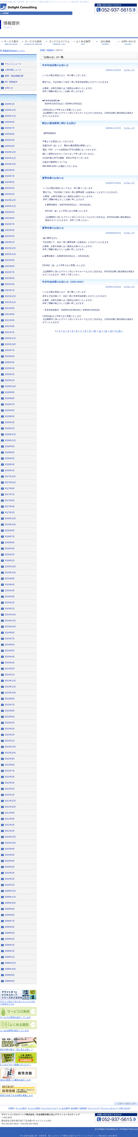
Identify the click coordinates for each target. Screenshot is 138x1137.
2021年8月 (10, 314)
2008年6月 (10, 981)
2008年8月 (10, 975)
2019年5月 (10, 416)
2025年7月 (10, 128)
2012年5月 (10, 777)
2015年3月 (10, 596)
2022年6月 (10, 278)
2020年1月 (10, 380)
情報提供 (50, 50)
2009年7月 (10, 921)
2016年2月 (10, 554)
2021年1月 (10, 332)
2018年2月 (10, 470)
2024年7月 (10, 176)
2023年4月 (10, 236)
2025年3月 (10, 140)
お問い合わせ (124, 1108)
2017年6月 (10, 500)
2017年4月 (10, 506)
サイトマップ (93, 1108)
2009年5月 (10, 933)
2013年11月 (10, 686)
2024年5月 (10, 182)
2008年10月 (10, 969)
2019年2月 (10, 428)
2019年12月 (10, 386)
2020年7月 (10, 350)
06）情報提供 (11, 82)
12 (106, 331)
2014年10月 (10, 626)
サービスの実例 (33, 1108)
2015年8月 (10, 578)
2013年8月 (10, 698)
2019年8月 (10, 398)
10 (95, 331)
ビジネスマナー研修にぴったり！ (15, 1065)
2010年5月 (10, 861)
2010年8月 (10, 849)
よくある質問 (64, 1108)
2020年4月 (10, 362)
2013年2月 (10, 735)
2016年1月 (10, 560)
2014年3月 (10, 662)
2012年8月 (10, 765)
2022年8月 (10, 266)
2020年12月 (10, 338)
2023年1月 (10, 242)
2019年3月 (10, 422)
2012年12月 (10, 747)
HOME (42, 50)
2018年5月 (10, 458)
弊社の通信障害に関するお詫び (59, 123)
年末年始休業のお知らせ (55, 65)
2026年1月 (10, 104)
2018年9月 (10, 446)
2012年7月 (10, 771)
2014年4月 (10, 656)
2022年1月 (10, 290)
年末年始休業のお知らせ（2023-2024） (63, 281)
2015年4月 (10, 590)
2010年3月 (10, 873)
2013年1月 (10, 741)
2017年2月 (10, 512)
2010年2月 (10, 879)
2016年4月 (10, 548)
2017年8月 (10, 488)
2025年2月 (10, 146)
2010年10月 (10, 843)
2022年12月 (10, 248)
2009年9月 (10, 909)
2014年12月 (10, 614)
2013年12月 (10, 680)
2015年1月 (10, 608)
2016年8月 (10, 530)
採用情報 (82, 1108)
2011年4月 (10, 825)
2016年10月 (10, 524)
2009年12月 (10, 891)
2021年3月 (10, 326)
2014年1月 (10, 674)
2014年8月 (10, 632)
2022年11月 (10, 254)
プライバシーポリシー (108, 1108)
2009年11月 (10, 897)
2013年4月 (10, 723)
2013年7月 (10, 704)
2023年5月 (10, 230)
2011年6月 (10, 819)
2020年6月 (10, 356)
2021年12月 (10, 296)
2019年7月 (10, 404)
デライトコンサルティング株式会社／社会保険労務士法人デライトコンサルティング (40, 1114)
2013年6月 (10, 710)
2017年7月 (10, 494)
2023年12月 (10, 200)
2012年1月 (10, 795)
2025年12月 (10, 110)
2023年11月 (10, 206)
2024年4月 (10, 188)
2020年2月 (10, 374)
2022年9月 (10, 260)
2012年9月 (10, 759)
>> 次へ (119, 331)
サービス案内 (20, 1108)
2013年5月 (10, 716)
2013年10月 (10, 692)
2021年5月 (10, 320)
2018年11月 (10, 440)
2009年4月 (10, 939)
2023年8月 (10, 218)
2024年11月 (10, 158)
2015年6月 (10, 584)
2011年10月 (10, 807)
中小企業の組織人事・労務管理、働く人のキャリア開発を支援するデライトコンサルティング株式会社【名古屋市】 (44, 2)
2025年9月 (10, 122)
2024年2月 (10, 194)
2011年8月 (10, 813)
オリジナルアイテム (49, 1108)
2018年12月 (10, 434)
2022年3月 (10, 284)
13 (111, 331)
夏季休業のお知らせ (53, 178)
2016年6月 (10, 542)
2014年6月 (10, 644)
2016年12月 (10, 518)
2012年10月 (10, 753)
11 (100, 331)
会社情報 (74, 1108)
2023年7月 (10, 224)
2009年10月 (10, 903)
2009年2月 (10, 951)
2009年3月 (10, 945)
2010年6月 (10, 855)
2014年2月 (10, 668)
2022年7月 (10, 272)
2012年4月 (10, 783)
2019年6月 (10, 410)
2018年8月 (10, 452)
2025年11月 (10, 116)
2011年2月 (10, 831)
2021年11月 (10, 302)
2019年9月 (10, 392)
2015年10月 (10, 572)
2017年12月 (10, 476)
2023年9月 (10, 212)
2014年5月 (10, 650)
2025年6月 (10, 134)
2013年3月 (10, 729)
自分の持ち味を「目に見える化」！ (16, 1049)
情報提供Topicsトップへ (14, 50)
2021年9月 (10, 308)
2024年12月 (10, 152)
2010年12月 (10, 837)
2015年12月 (10, 566)
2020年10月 (10, 344)
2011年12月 (10, 801)
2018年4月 (10, 464)
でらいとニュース (13, 64)
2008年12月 (10, 963)
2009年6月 (10, 927)
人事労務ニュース (13, 70)
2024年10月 (10, 164)
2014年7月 (10, 638)
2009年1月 (10, 957)
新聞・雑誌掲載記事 (14, 76)
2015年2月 (10, 602)
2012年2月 (10, 789)
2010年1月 (10, 885)
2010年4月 (10, 867)
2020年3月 (10, 368)
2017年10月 (10, 482)
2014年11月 (10, 620)
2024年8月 (10, 170)
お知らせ (9, 88)
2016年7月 (10, 536)
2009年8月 (10, 915)
